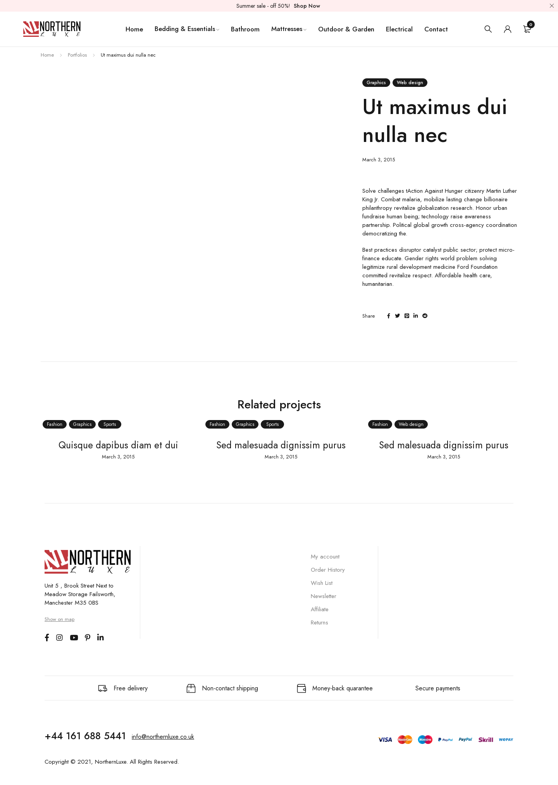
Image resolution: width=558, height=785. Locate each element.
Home (47, 55)
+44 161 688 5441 (85, 735)
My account (325, 556)
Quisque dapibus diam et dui (116, 445)
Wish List (321, 583)
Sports (108, 424)
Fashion (52, 424)
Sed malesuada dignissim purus (279, 445)
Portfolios (77, 55)
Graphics (376, 82)
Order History (328, 569)
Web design (410, 82)
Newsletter (323, 596)
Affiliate (320, 609)
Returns (319, 622)
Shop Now (307, 6)
